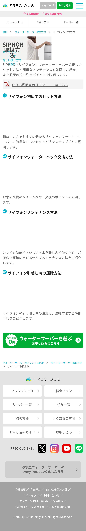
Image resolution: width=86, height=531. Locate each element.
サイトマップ (31, 495)
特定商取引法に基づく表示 (31, 507)
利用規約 (35, 489)
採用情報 (58, 501)
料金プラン (64, 391)
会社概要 (20, 489)
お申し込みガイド (22, 432)
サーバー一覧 (22, 404)
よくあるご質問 (64, 418)
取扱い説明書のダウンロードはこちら (40, 85)
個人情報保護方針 (56, 489)
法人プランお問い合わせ (33, 501)
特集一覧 (63, 404)
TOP (5, 32)
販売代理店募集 (60, 507)
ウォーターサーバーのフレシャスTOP (23, 363)
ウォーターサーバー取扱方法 (30, 32)
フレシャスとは (22, 391)
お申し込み (64, 432)
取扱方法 (22, 418)
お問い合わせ (51, 495)
